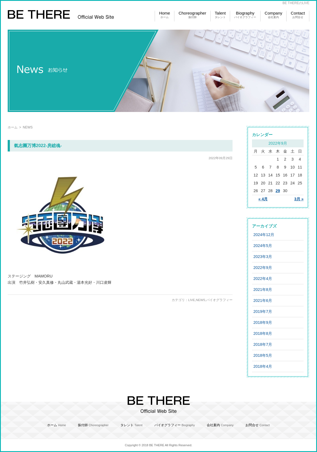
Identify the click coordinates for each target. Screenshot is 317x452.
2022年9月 (262, 267)
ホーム (13, 127)
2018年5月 (262, 355)
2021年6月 (262, 300)
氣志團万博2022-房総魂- (38, 145)
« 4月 (263, 199)
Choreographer (192, 15)
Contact (298, 15)
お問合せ (257, 425)
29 (278, 191)
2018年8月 (262, 333)
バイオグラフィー (219, 300)
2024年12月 (263, 234)
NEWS (200, 300)
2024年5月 (262, 245)
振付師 (93, 425)
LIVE (191, 300)
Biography (245, 15)
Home (164, 15)
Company (273, 15)
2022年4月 (262, 278)
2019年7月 (262, 311)
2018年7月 (262, 344)
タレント (131, 425)
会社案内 (220, 425)
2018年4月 (262, 366)
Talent (220, 15)
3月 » (299, 199)
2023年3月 (262, 256)
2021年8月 (262, 289)
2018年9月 (262, 322)
